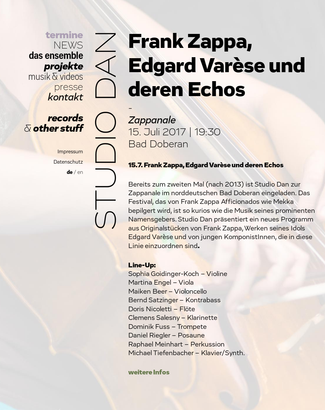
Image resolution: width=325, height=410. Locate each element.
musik (39, 76)
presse (68, 87)
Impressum (70, 151)
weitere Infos (148, 372)
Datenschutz (68, 162)
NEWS (68, 45)
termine (64, 35)
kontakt (65, 97)
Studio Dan (107, 130)
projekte (63, 66)
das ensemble (56, 56)
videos (71, 76)
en (80, 172)
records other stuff (53, 123)
